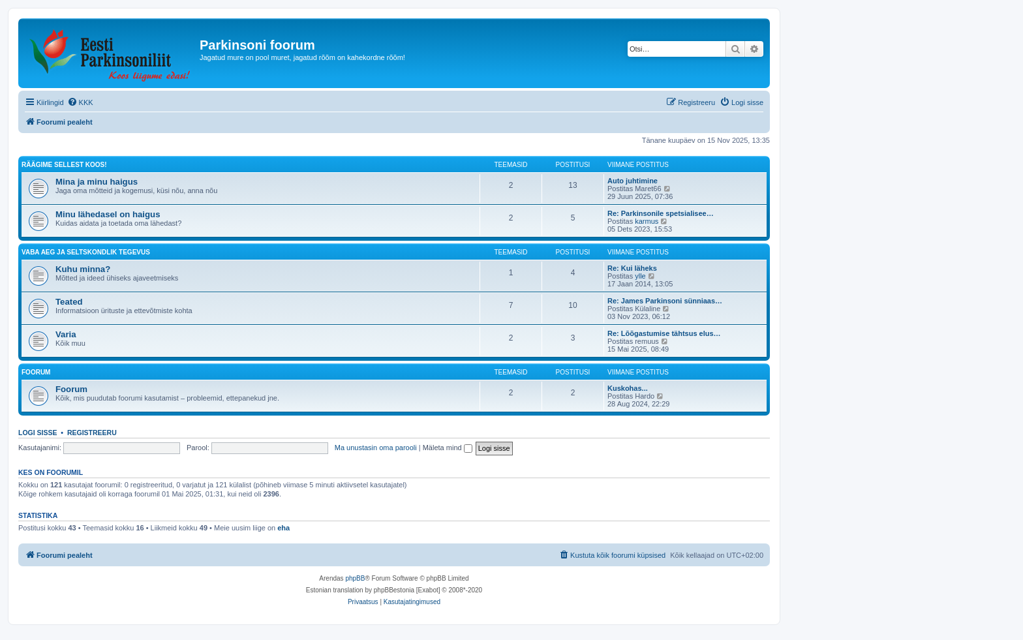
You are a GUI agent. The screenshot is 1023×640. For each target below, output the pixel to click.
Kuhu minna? (82, 269)
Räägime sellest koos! (64, 164)
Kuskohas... (627, 388)
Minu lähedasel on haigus (107, 214)
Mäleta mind (447, 447)
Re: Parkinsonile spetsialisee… (660, 213)
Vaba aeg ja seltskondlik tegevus (86, 252)
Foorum (36, 372)
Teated (69, 302)
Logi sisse (37, 432)
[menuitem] (80, 102)
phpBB (355, 578)
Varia (65, 334)
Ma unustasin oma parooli (376, 447)
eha (283, 528)
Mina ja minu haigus (96, 182)
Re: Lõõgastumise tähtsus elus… (664, 333)
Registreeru (92, 432)
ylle (640, 276)
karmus (646, 221)
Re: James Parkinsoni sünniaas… (664, 301)
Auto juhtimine (632, 181)
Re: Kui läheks (632, 268)
